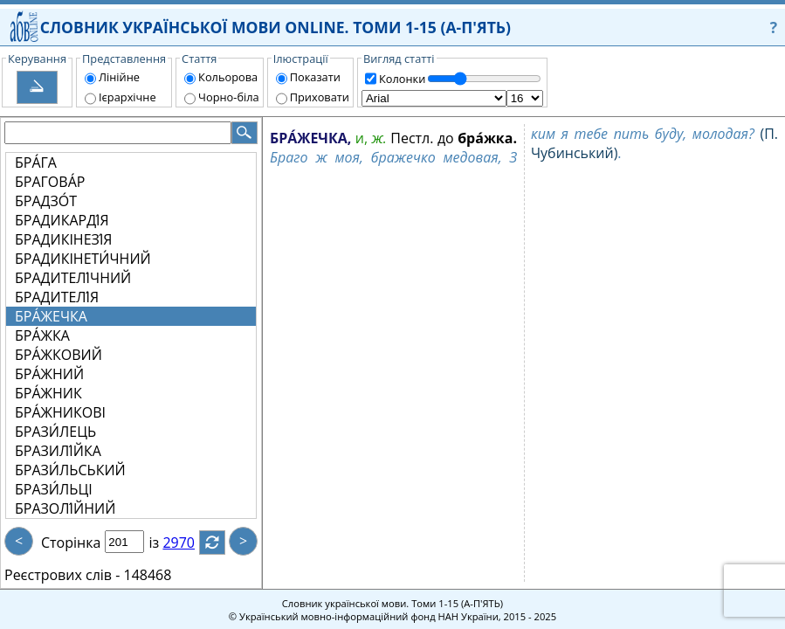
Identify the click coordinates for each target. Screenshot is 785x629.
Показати (315, 77)
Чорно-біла (228, 97)
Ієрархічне (127, 97)
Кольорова (228, 77)
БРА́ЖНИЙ (49, 374)
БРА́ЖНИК (48, 393)
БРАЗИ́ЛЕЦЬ (55, 431)
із (164, 542)
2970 (189, 542)
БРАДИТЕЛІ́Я (57, 297)
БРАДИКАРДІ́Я (62, 220)
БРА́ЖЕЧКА (51, 316)
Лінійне (119, 77)
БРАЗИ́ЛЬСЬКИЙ (70, 470)
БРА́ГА (36, 162)
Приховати (319, 97)
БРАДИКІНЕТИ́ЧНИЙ (83, 258)
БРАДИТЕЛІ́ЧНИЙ (73, 277)
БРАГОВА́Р (50, 181)
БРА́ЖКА (42, 335)
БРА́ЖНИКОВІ (60, 412)
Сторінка (70, 542)
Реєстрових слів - (62, 574)
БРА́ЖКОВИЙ (58, 354)
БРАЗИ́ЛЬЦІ (54, 489)
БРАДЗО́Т (46, 201)
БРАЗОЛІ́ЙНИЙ (65, 508)
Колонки (402, 78)
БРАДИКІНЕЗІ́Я (63, 239)
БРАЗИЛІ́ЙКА (58, 450)
